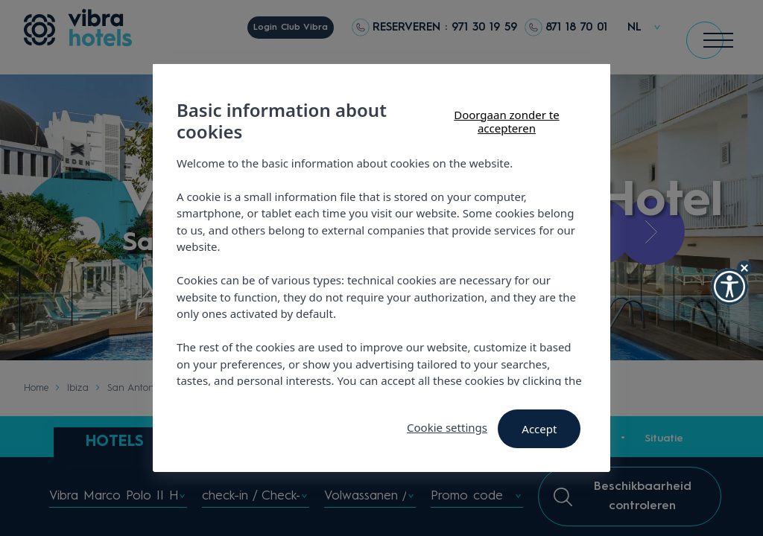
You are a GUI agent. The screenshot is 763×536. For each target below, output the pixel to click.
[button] (729, 286)
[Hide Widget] (744, 268)
